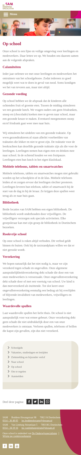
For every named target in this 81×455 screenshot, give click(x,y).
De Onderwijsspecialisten (44, 433)
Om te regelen (18, 371)
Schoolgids (17, 347)
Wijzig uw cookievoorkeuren (17, 436)
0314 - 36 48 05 (10, 420)
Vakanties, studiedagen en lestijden (29, 352)
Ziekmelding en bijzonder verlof (28, 357)
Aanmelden (17, 376)
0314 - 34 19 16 (10, 428)
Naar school (17, 361)
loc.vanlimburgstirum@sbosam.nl (38, 428)
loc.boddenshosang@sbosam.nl (37, 420)
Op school (16, 366)
